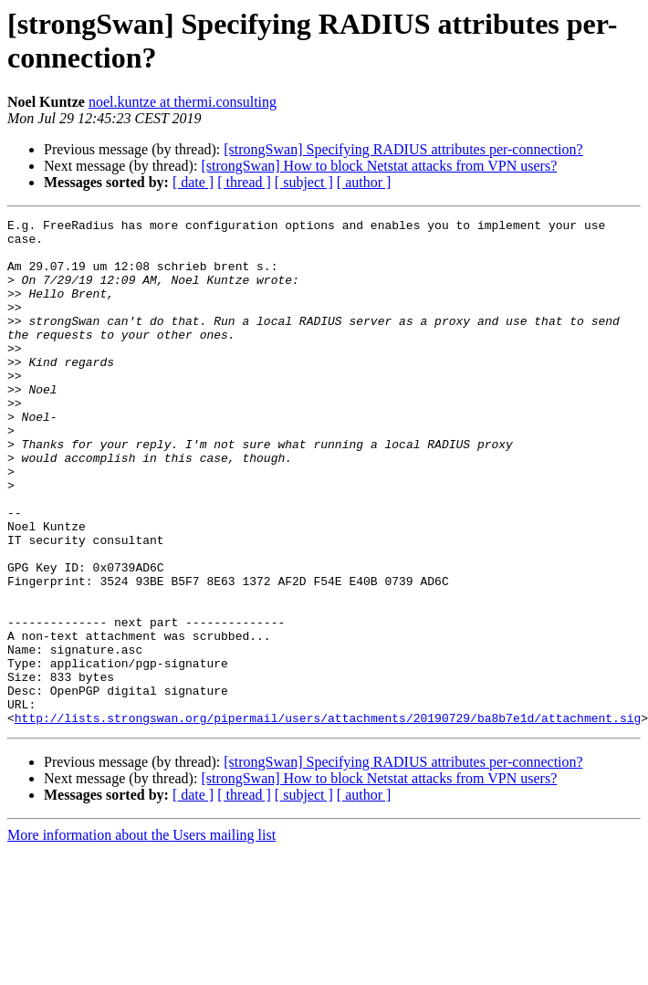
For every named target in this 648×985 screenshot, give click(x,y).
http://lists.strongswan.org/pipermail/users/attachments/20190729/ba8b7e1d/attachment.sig (328, 819)
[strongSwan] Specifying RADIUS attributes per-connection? (403, 149)
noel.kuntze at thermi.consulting (183, 102)
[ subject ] (304, 182)
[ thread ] (244, 182)
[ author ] (364, 182)
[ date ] (193, 182)
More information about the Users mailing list (141, 936)
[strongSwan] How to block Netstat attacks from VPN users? (379, 165)
